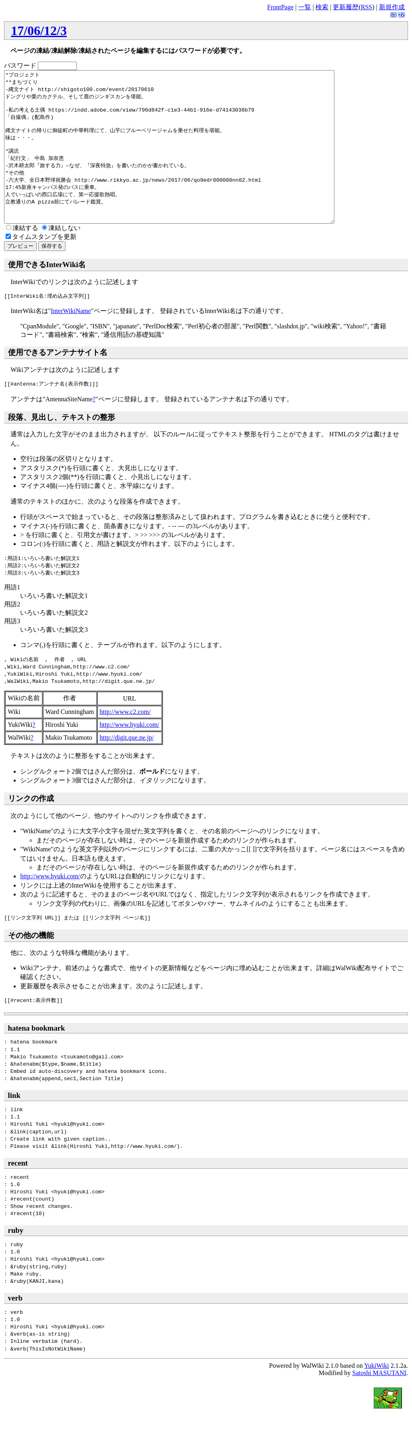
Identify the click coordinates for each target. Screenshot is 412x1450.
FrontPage (280, 7)
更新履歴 (345, 7)
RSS (366, 7)
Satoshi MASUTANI (379, 1403)
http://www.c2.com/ (125, 741)
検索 (321, 7)
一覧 (304, 7)
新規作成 (392, 7)
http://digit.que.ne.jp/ (127, 767)
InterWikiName (71, 341)
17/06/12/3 (39, 30)
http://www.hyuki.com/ (129, 754)
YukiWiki (376, 1395)
